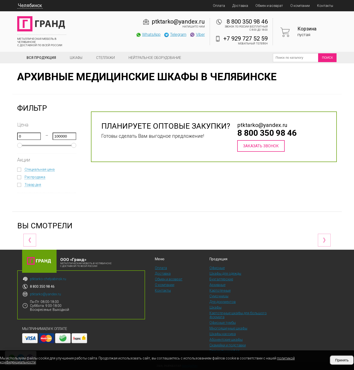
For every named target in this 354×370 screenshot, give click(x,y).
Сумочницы (218, 296)
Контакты (325, 6)
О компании (300, 6)
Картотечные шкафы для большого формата (238, 315)
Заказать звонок (261, 146)
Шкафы (76, 58)
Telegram (175, 34)
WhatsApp (148, 34)
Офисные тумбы (222, 323)
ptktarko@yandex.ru (178, 21)
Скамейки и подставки (227, 345)
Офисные (217, 268)
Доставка (240, 6)
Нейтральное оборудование (155, 58)
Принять (342, 360)
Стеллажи (105, 58)
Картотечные (220, 290)
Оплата (219, 6)
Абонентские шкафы (226, 340)
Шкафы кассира (222, 334)
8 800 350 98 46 (247, 21)
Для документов (222, 302)
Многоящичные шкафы (228, 328)
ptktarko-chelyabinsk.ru (48, 279)
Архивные (217, 285)
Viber (197, 34)
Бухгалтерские (221, 279)
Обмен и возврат (269, 6)
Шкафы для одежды (225, 273)
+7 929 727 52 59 (245, 38)
